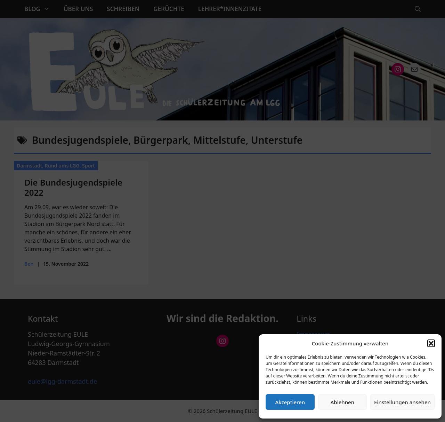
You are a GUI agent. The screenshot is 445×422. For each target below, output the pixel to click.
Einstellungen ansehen (402, 402)
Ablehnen (343, 402)
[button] (431, 343)
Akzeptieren (290, 402)
